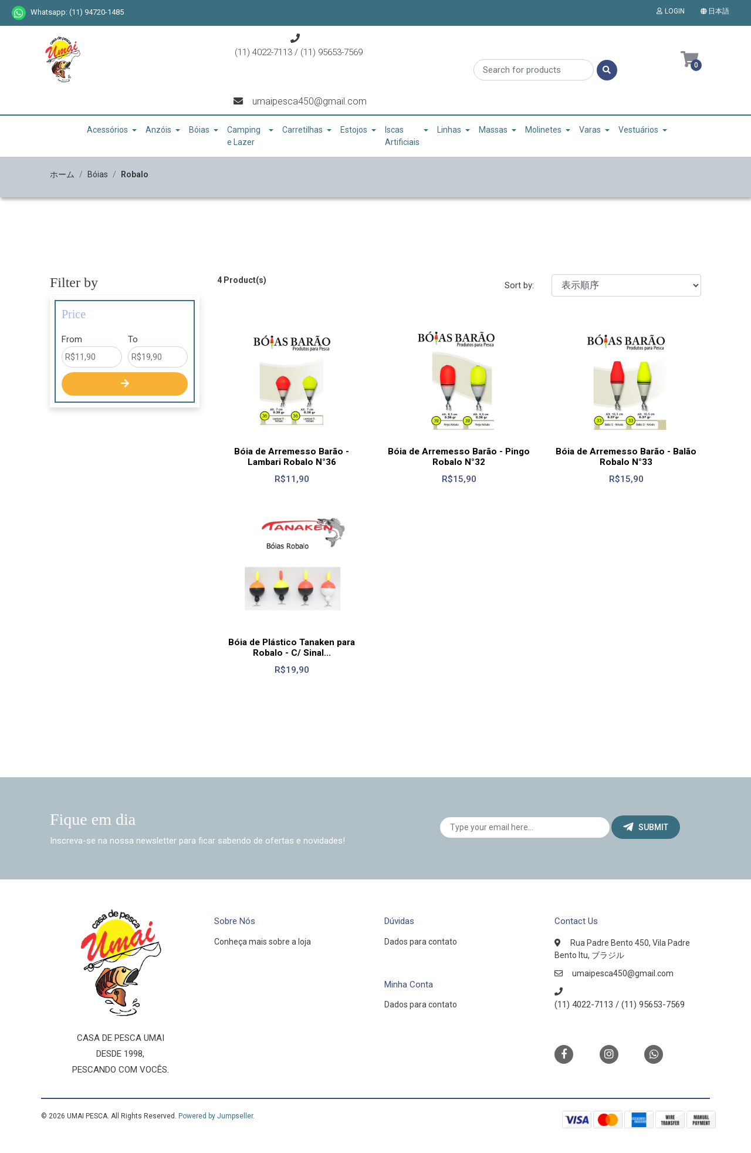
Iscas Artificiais (402, 136)
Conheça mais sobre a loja (262, 941)
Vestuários (638, 129)
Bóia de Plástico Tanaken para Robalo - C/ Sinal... (291, 647)
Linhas (449, 129)
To (133, 339)
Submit (645, 827)
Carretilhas (302, 129)
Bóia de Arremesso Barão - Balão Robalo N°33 (626, 456)
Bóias (199, 129)
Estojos (353, 129)
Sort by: (519, 285)
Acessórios (107, 129)
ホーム (62, 174)
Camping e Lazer (244, 136)
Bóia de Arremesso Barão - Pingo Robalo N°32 (459, 456)
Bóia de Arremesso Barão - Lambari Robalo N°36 (291, 456)
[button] (717, 11)
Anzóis (158, 129)
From (72, 339)
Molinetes (543, 129)
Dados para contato (420, 941)
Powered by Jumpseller (215, 1116)
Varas (590, 129)
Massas (493, 129)
